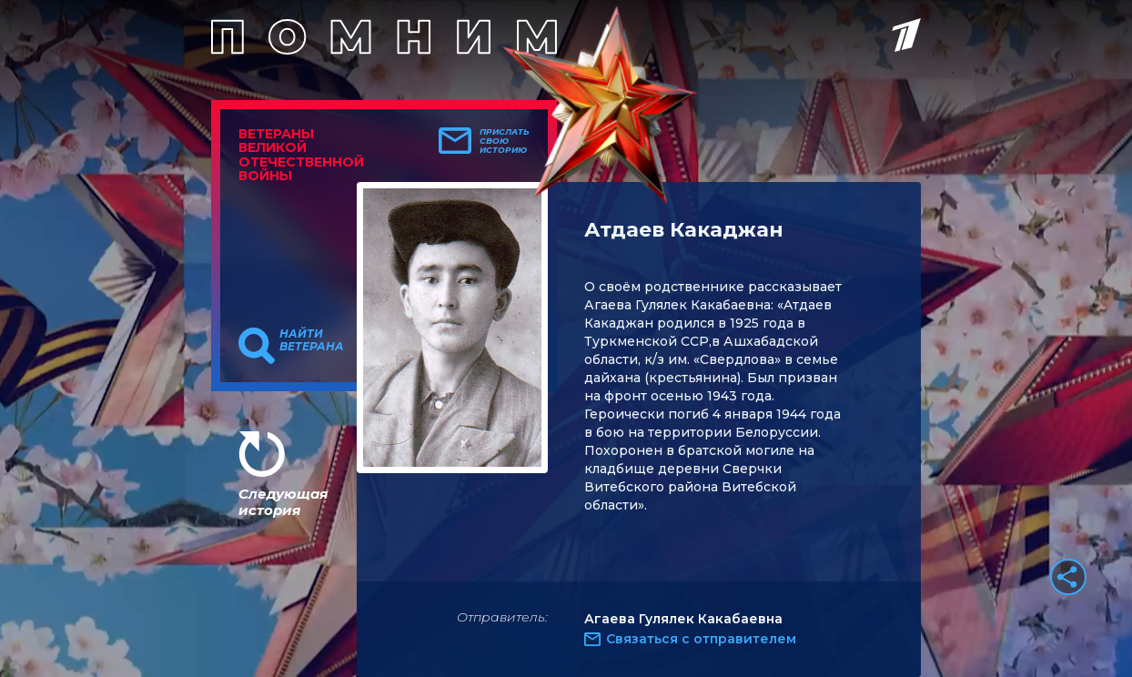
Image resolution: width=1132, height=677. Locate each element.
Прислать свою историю (505, 141)
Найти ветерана (311, 340)
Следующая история (283, 502)
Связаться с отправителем (701, 639)
